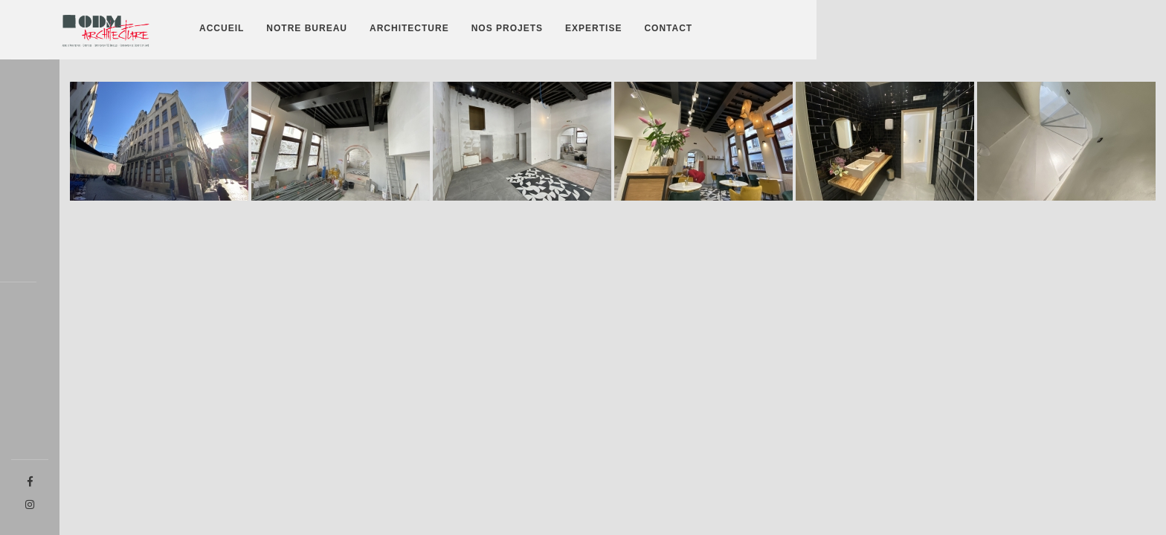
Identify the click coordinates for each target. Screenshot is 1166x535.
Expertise (593, 28)
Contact (668, 28)
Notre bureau (306, 28)
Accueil (221, 28)
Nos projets (507, 28)
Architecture (409, 28)
